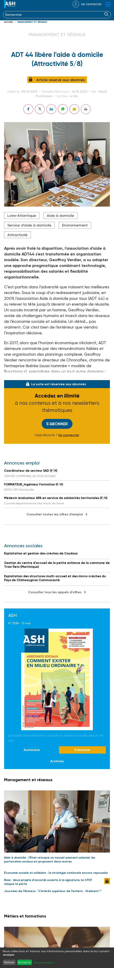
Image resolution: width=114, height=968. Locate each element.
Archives (57, 761)
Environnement (75, 225)
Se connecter (68, 435)
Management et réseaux (32, 22)
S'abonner (57, 423)
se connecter (91, 4)
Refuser (9, 962)
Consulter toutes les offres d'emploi (54, 514)
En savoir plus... (44, 962)
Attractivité (17, 235)
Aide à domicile (60, 215)
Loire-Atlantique (21, 215)
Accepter (24, 962)
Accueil (8, 22)
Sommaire (32, 750)
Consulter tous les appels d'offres (55, 592)
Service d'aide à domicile (29, 225)
